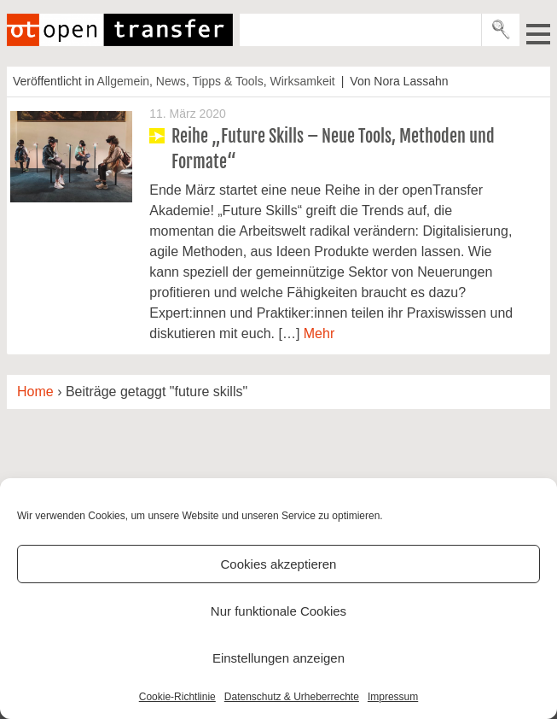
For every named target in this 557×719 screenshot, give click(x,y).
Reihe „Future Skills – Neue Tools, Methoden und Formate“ (333, 149)
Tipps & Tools (227, 81)
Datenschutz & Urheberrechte (291, 697)
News (171, 81)
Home (35, 391)
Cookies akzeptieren (279, 564)
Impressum (393, 697)
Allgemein (123, 81)
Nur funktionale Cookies (278, 611)
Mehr (319, 333)
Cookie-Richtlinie (177, 697)
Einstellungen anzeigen (278, 658)
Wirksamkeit (302, 81)
